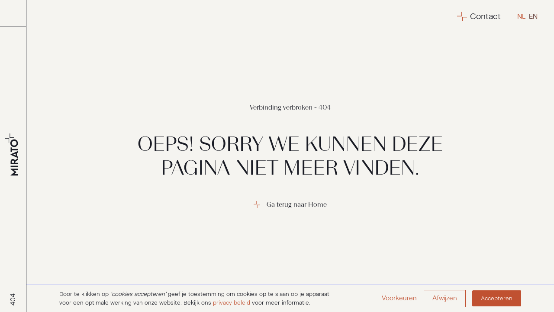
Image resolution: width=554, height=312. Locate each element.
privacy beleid (231, 302)
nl (521, 16)
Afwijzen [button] (444, 298)
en (533, 16)
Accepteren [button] (496, 298)
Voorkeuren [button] (399, 298)
